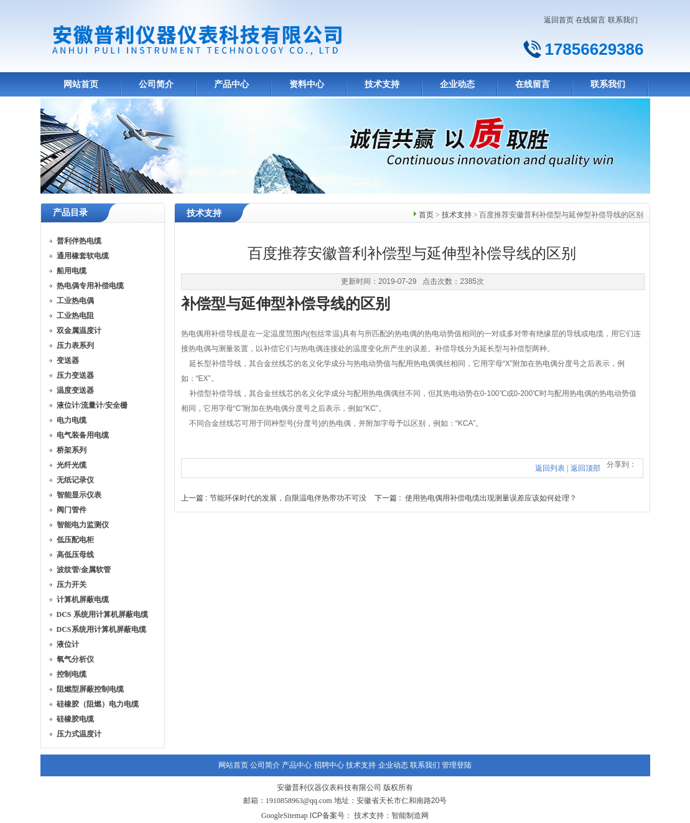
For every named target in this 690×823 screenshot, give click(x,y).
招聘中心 (329, 765)
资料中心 (306, 84)
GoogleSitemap (284, 815)
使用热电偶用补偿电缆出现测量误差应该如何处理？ (491, 498)
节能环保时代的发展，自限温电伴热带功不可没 (288, 498)
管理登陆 (457, 765)
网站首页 (80, 84)
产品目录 (70, 212)
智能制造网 (410, 815)
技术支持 (382, 84)
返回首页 (559, 20)
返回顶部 (585, 468)
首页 (426, 214)
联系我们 (623, 20)
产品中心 (231, 84)
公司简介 (156, 84)
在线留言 (590, 20)
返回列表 (550, 468)
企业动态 (457, 84)
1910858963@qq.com (299, 800)
